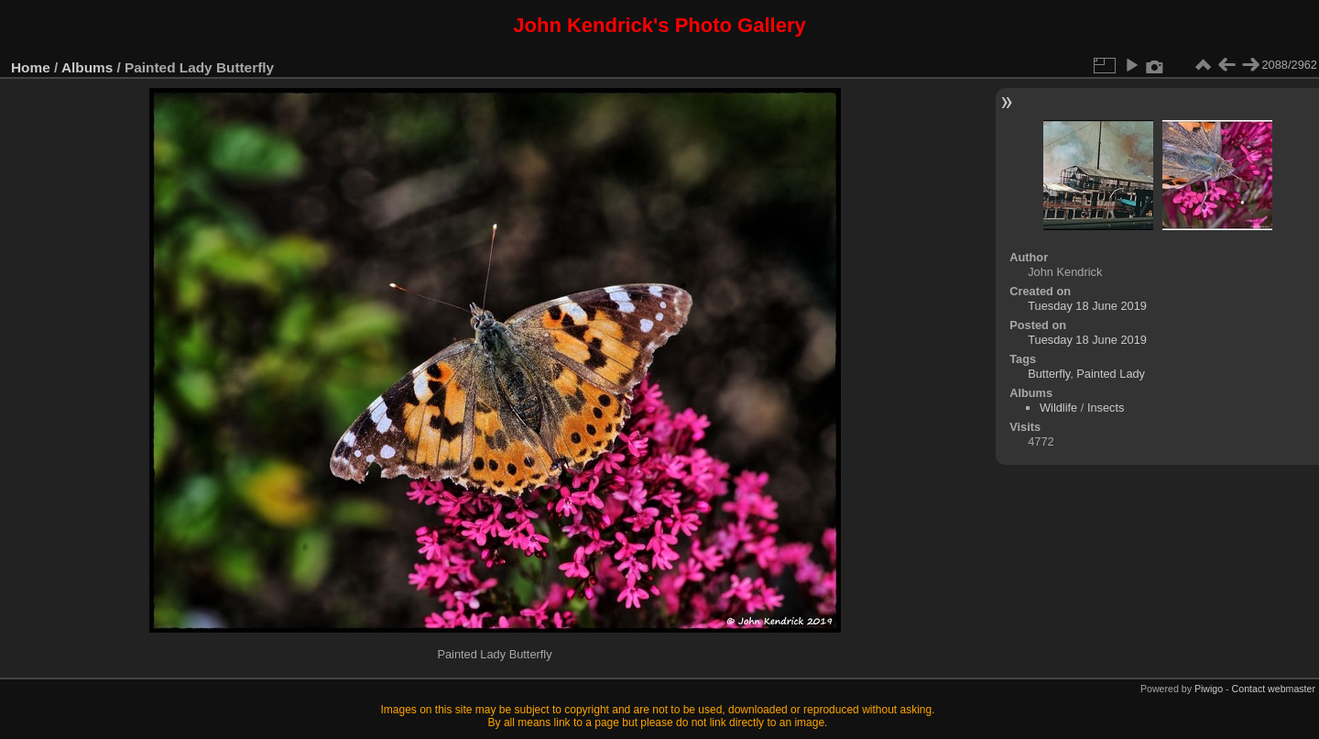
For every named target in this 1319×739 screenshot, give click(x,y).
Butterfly (1049, 374)
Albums (87, 67)
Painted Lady (1110, 374)
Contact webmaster (1273, 688)
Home (30, 67)
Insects (1106, 407)
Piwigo (1208, 688)
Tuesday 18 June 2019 (1087, 306)
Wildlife (1058, 407)
